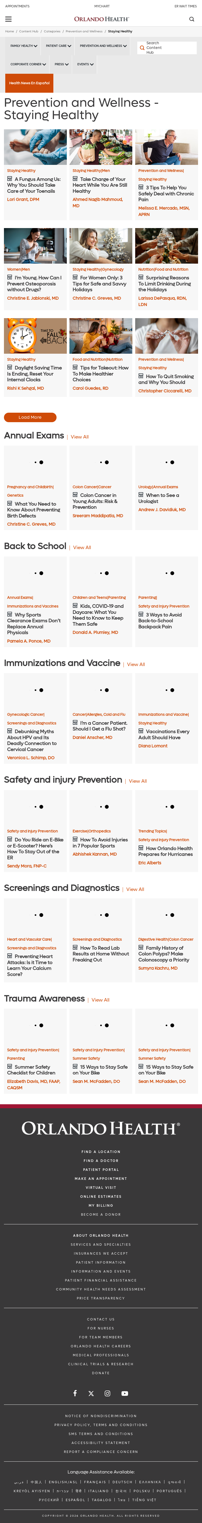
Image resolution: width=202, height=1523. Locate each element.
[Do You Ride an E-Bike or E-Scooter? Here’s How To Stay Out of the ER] (35, 807)
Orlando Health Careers (101, 1346)
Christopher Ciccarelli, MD (164, 391)
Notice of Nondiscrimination (101, 1416)
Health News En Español (29, 83)
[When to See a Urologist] (166, 463)
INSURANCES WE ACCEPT (101, 1253)
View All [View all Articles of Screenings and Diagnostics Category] (135, 889)
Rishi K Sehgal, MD (25, 388)
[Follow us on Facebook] (75, 1393)
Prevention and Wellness (84, 31)
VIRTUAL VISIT (101, 1188)
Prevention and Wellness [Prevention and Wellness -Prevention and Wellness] (101, 46)
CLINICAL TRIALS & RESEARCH (101, 1364)
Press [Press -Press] (59, 64)
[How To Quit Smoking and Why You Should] (166, 335)
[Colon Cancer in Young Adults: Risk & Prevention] (100, 463)
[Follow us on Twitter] (91, 1394)
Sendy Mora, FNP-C (27, 866)
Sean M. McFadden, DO (96, 1081)
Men (106, 171)
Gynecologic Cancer (25, 714)
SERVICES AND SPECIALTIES (101, 1245)
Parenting (117, 597)
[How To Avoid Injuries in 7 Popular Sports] (100, 807)
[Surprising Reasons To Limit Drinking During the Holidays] (166, 245)
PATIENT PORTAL (101, 1170)
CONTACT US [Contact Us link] (101, 1319)
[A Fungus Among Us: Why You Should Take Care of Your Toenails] (35, 147)
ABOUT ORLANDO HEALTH (101, 1236)
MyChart (102, 6)
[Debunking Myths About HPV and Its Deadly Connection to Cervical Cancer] (35, 690)
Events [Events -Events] (83, 64)
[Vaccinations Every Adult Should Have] (166, 690)
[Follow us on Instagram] (108, 1393)
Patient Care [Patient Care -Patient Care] (56, 46)
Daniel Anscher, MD (92, 737)
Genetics (15, 495)
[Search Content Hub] (152, 48)
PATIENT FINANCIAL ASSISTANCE (101, 1280)
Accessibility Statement (101, 1443)
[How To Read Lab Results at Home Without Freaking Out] (100, 916)
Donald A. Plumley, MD (95, 632)
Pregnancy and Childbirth (30, 487)
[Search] (191, 19)
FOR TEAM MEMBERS (101, 1337)
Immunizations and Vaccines (32, 606)
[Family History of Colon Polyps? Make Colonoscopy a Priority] (166, 916)
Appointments (17, 6)
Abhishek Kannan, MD (95, 854)
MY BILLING (101, 1206)
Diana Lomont (152, 746)
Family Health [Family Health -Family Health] (22, 46)
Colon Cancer (85, 487)
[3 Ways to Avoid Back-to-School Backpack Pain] (166, 574)
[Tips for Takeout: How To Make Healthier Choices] (100, 335)
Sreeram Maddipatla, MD (98, 516)
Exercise (80, 831)
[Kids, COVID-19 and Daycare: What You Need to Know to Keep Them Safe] (100, 574)
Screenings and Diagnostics (31, 723)
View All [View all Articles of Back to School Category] (82, 548)
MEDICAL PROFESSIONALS (101, 1355)
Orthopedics (99, 831)
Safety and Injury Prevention (163, 606)
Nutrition (146, 269)
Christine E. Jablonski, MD (33, 298)
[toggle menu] (9, 19)
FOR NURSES (101, 1328)
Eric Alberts (149, 863)
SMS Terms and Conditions (101, 1434)
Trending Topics (152, 831)
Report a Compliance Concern (101, 1452)
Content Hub (28, 31)
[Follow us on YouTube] (125, 1393)
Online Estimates (101, 1197)
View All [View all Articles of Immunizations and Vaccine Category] (136, 665)
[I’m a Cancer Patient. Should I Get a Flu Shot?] (100, 690)
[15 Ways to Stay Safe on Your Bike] (100, 1026)
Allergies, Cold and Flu (106, 714)
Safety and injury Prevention (32, 831)
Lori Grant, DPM (23, 199)
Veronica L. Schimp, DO (30, 758)
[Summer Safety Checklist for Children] (35, 1026)
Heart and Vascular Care (29, 939)
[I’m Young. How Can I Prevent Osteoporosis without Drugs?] (35, 245)
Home (9, 31)
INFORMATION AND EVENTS (101, 1271)
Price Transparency (101, 1298)
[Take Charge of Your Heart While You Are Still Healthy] (100, 147)
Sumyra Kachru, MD (158, 968)
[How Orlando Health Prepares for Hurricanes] (166, 807)
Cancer (104, 487)
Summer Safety (86, 1058)
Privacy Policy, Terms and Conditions (101, 1425)
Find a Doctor (101, 1161)
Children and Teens (90, 597)
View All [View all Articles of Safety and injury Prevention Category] (138, 781)
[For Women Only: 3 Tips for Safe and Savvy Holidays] (100, 245)
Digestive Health (153, 939)
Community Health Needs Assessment (101, 1289)
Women (14, 269)
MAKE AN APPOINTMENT (101, 1179)
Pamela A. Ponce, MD (28, 641)
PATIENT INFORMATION (101, 1262)
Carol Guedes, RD (90, 388)
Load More (30, 417)
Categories (52, 31)
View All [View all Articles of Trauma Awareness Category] (100, 1000)
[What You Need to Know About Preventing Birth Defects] (35, 463)
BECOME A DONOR (101, 1215)
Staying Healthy (21, 171)
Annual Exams (165, 487)
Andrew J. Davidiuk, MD (162, 509)
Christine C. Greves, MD (97, 298)
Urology (145, 487)
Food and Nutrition (171, 269)
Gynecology (113, 269)
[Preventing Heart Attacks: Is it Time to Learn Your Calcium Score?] (35, 916)
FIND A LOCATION (101, 1152)
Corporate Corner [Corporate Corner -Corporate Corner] (26, 64)
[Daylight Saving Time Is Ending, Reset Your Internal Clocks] (35, 335)
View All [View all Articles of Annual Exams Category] (80, 437)
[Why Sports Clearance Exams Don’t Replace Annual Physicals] (35, 574)
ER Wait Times (186, 6)
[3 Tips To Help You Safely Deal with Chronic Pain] (166, 147)
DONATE (101, 1373)
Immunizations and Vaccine (163, 714)
